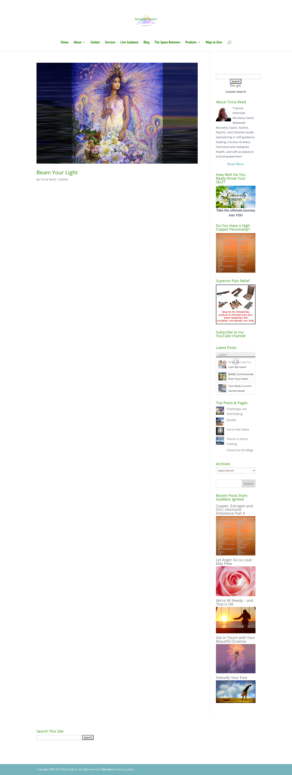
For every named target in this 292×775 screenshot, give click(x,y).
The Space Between (167, 42)
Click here (107, 769)
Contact (95, 42)
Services (110, 42)
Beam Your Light (56, 172)
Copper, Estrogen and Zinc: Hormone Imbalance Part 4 (234, 509)
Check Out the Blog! (240, 450)
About (77, 42)
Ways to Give (214, 42)
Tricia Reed (48, 179)
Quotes (231, 420)
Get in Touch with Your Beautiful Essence (235, 639)
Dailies (63, 179)
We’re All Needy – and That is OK (234, 602)
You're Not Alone (238, 429)
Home (65, 42)
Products (190, 42)
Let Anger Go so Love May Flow (234, 561)
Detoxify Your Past (231, 677)
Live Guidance (129, 42)
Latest (222, 355)
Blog (146, 42)
